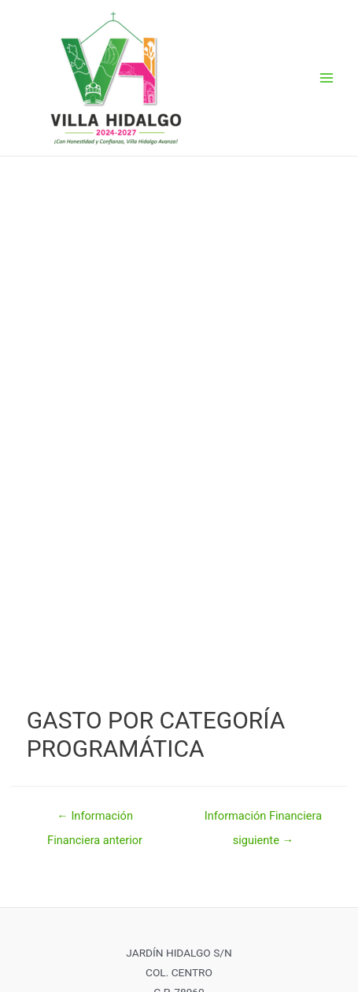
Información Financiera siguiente (263, 820)
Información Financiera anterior (94, 820)
